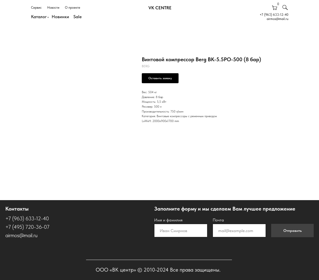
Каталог (39, 16)
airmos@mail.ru (277, 19)
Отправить (292, 230)
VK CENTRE (159, 7)
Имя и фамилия (168, 220)
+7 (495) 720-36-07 (27, 227)
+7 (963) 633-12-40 (274, 15)
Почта (218, 220)
